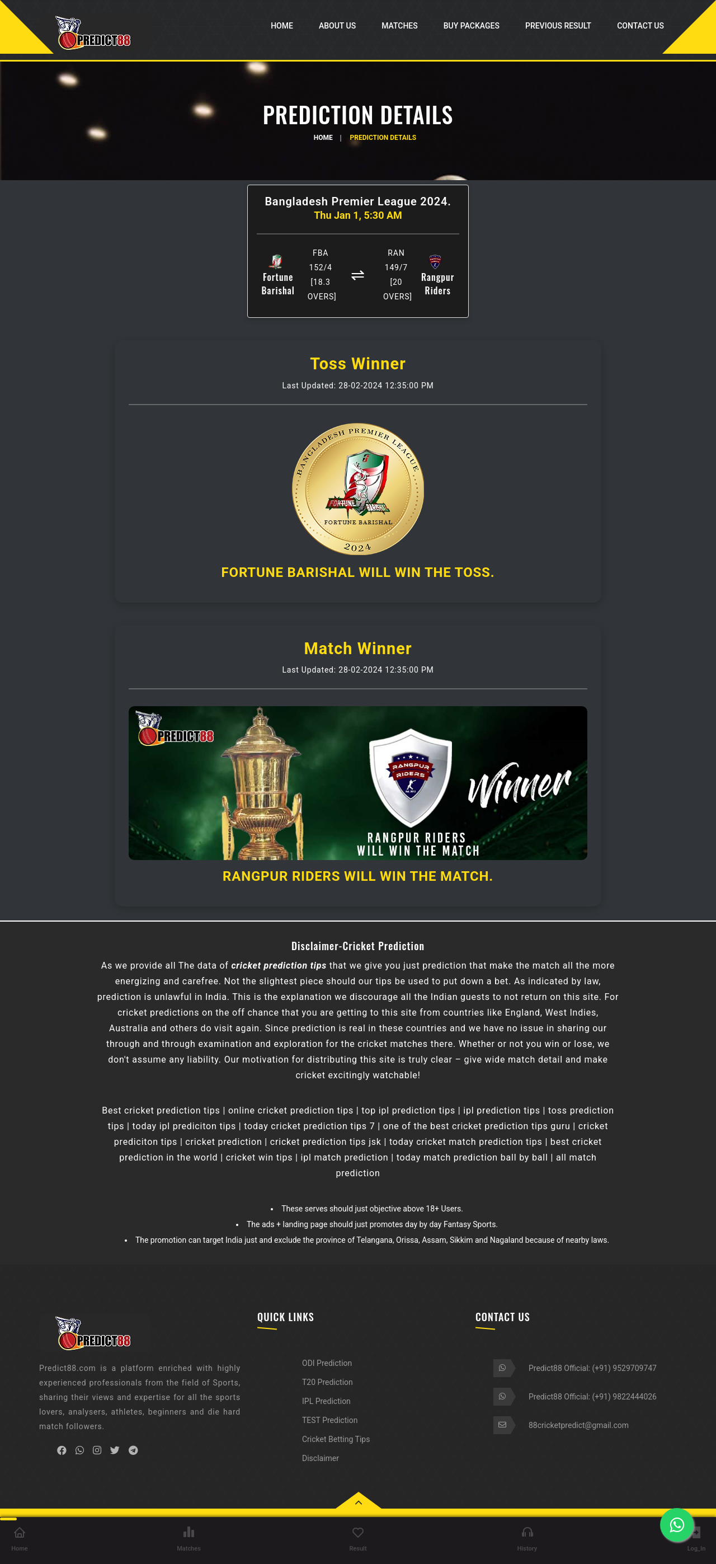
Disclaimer (320, 1458)
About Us (337, 25)
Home (282, 25)
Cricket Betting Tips (336, 1439)
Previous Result (558, 25)
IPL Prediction (326, 1401)
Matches (399, 25)
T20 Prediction (327, 1382)
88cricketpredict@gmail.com (579, 1425)
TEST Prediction (329, 1420)
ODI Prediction (327, 1363)
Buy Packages (472, 25)
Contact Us (640, 25)
